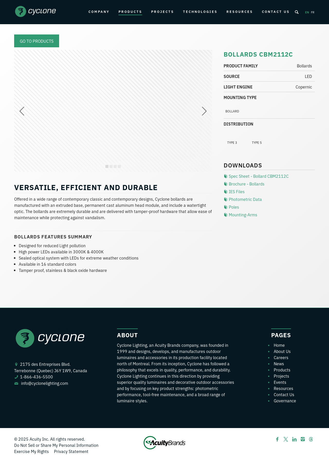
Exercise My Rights (31, 451)
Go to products (36, 41)
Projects (162, 11)
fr (312, 12)
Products (130, 11)
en (307, 12)
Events (280, 382)
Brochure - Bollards (244, 183)
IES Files (234, 191)
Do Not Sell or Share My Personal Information (56, 445)
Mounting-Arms (240, 214)
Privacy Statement (71, 451)
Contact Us (276, 11)
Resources (239, 11)
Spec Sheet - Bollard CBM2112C (256, 176)
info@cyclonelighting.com (44, 383)
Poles (231, 207)
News (279, 363)
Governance (285, 400)
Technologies (200, 11)
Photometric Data (243, 199)
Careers (281, 357)
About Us (282, 351)
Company (98, 11)
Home (279, 345)
